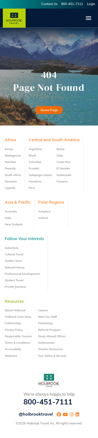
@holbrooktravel (36, 414)
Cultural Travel (14, 254)
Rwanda (10, 168)
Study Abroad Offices (52, 336)
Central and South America (54, 140)
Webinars (11, 356)
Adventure (12, 248)
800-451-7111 (72, 4)
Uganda (10, 188)
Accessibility (13, 349)
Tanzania (11, 181)
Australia (11, 211)
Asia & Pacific (17, 203)
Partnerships (13, 323)
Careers (43, 310)
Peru (32, 188)
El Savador (63, 168)
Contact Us (49, 4)
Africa (10, 140)
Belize (60, 149)
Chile (59, 155)
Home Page (49, 110)
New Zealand (13, 224)
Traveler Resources (50, 349)
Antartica (44, 211)
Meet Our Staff (47, 317)
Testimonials (46, 343)
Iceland (43, 218)
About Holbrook (15, 310)
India (8, 218)
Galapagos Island (40, 175)
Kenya (9, 149)
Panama (62, 181)
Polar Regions (51, 203)
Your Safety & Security (52, 356)
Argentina (35, 149)
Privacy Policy (14, 330)
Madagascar (13, 155)
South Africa (13, 175)
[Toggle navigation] (88, 18)
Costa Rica (63, 162)
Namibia (10, 162)
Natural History (14, 267)
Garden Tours (13, 261)
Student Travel (14, 280)
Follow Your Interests (24, 239)
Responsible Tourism (18, 336)
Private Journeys (15, 287)
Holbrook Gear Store (18, 317)
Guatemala (63, 175)
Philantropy (45, 323)
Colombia (35, 162)
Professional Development (22, 274)
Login (91, 4)
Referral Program (49, 330)
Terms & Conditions (17, 343)
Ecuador (34, 168)
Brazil (32, 155)
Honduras (35, 181)
